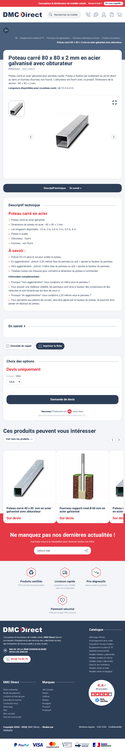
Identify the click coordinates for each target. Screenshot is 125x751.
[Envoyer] (87, 550)
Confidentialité (115, 727)
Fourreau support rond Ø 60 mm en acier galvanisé (82, 510)
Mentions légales (87, 727)
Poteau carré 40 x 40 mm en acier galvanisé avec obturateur (29, 510)
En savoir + (75, 188)
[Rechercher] (64, 14)
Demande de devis (62, 399)
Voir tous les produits (19, 439)
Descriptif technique (55, 188)
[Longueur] (14, 381)
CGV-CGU (101, 727)
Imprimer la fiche (50, 346)
